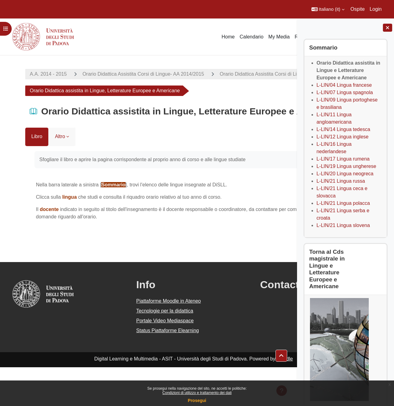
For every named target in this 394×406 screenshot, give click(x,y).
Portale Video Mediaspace (135, 359)
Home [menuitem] (228, 36)
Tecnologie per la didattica (134, 349)
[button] (328, 9)
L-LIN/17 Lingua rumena (343, 158)
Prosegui (197, 400)
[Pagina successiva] (289, 223)
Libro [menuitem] (18, 175)
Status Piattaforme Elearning (137, 369)
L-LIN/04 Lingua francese (344, 85)
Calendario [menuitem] (251, 36)
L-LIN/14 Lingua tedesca (343, 129)
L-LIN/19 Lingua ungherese (346, 166)
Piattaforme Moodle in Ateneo (138, 339)
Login (376, 9)
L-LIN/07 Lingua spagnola (344, 92)
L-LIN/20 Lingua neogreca (344, 173)
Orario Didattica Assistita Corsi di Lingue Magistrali (73, 90)
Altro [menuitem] (42, 175)
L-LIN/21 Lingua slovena (343, 225)
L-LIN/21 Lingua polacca (343, 203)
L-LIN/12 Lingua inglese (342, 136)
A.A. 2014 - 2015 (30, 74)
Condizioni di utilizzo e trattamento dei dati (197, 393)
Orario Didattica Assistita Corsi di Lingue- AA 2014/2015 (125, 74)
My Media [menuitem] (279, 36)
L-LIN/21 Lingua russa (340, 181)
